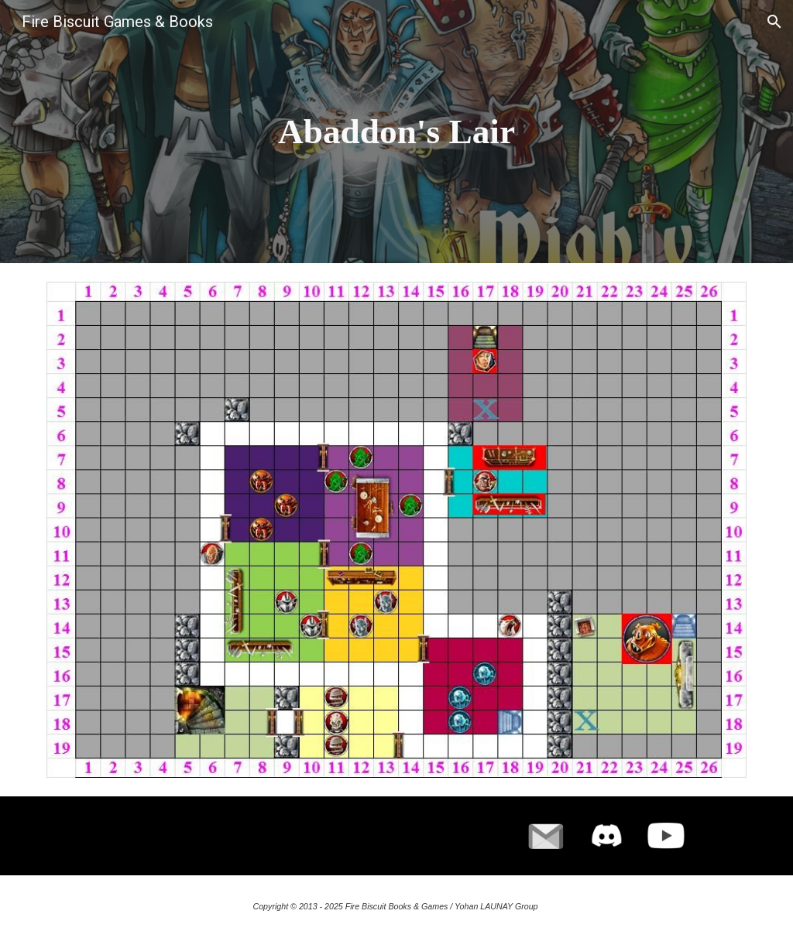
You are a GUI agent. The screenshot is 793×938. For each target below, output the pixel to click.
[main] (396, 132)
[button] (774, 21)
